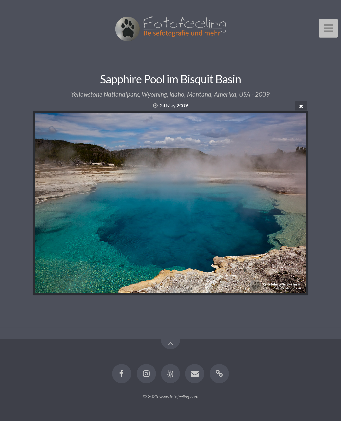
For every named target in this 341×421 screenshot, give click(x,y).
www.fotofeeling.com (178, 396)
